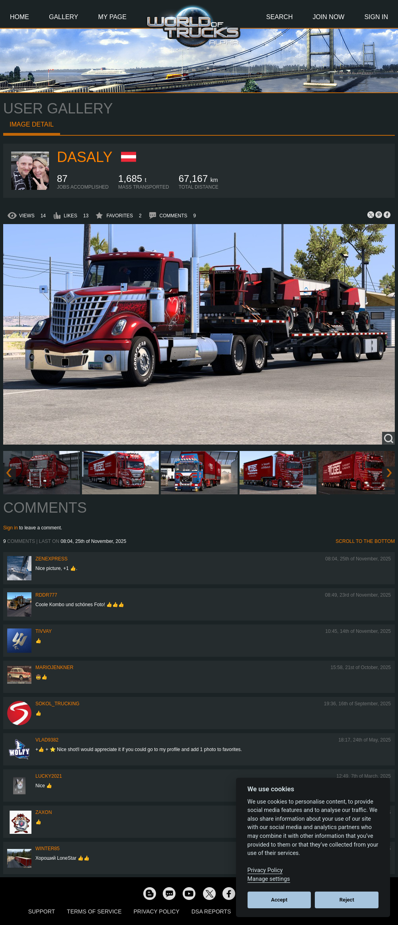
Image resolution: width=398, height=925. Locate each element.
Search (279, 17)
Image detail (32, 124)
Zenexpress (51, 559)
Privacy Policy (156, 911)
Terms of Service (94, 911)
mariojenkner (54, 667)
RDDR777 (46, 595)
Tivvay (43, 631)
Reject (346, 900)
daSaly (84, 157)
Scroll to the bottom (365, 541)
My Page (112, 17)
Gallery (63, 17)
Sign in (10, 528)
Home (19, 17)
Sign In (376, 17)
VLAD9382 (47, 740)
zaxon (43, 812)
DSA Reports (211, 911)
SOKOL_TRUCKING (57, 703)
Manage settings (269, 879)
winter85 (47, 848)
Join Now (328, 17)
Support (41, 911)
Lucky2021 (48, 776)
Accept (279, 900)
